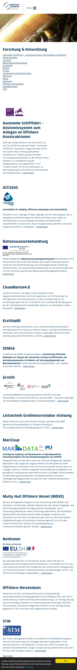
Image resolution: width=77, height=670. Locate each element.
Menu (29, 8)
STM (5, 89)
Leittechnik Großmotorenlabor (17, 73)
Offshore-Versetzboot (13, 84)
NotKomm (7, 81)
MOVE (5, 78)
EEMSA (6, 68)
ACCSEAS (7, 60)
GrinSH (6, 70)
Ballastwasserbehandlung (15, 63)
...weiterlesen (49, 336)
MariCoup (7, 76)
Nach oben (8, 656)
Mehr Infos (29, 667)
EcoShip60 (7, 65)
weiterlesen (28, 173)
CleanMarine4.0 (10, 86)
